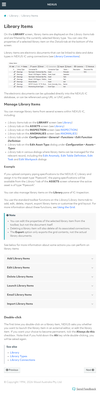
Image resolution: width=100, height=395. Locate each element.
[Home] (5, 15)
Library (13, 16)
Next (90, 370)
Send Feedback (86, 389)
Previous (12, 370)
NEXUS (52, 5)
